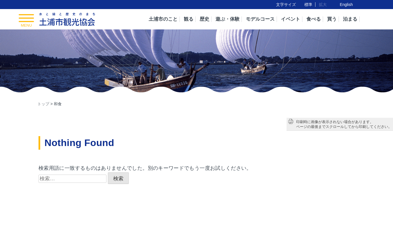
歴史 (204, 19)
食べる (313, 19)
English (346, 4)
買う (332, 19)
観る (188, 19)
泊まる (350, 19)
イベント (290, 19)
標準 (308, 4)
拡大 (323, 4)
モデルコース (260, 19)
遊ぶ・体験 (227, 19)
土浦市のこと (163, 19)
